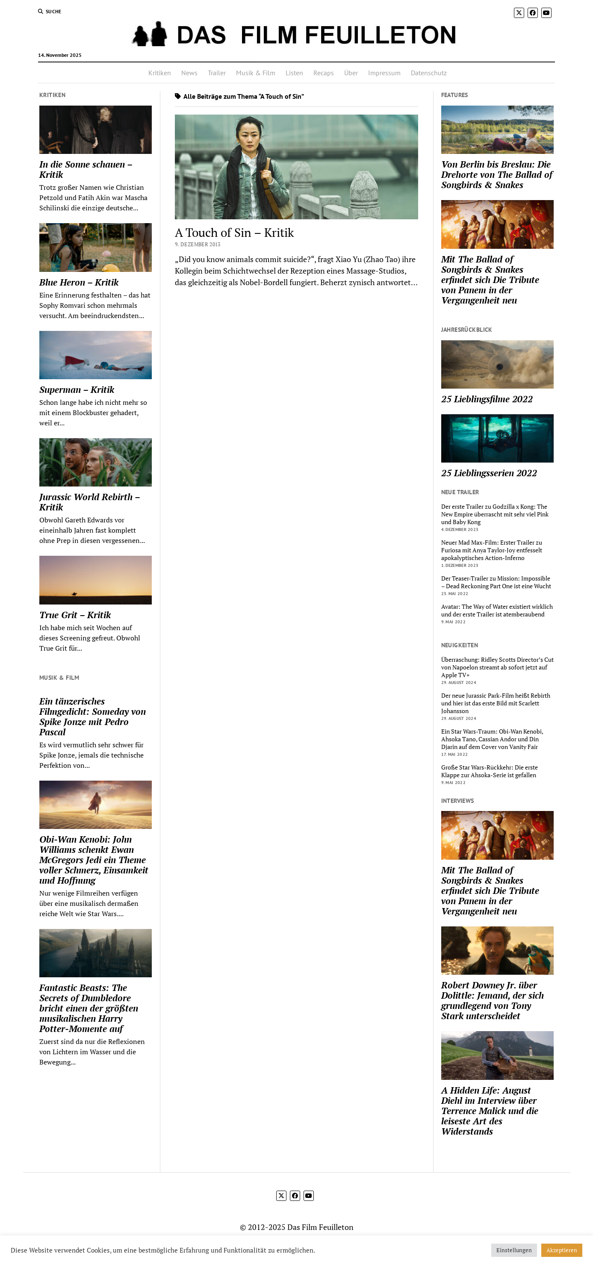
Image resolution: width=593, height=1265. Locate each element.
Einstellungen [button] (514, 1250)
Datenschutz (429, 72)
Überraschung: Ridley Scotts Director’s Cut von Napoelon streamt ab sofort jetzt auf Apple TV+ (497, 667)
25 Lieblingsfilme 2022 (487, 399)
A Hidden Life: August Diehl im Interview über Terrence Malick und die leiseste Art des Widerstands (489, 1110)
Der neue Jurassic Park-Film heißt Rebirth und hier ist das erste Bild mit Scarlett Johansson (495, 703)
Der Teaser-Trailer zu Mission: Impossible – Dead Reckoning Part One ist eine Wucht (496, 582)
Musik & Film (255, 72)
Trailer (217, 72)
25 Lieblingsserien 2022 (489, 473)
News (189, 72)
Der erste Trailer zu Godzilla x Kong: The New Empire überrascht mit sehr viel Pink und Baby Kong (495, 514)
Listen (294, 72)
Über (351, 72)
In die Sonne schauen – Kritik (85, 169)
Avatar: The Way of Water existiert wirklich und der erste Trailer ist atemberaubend (497, 610)
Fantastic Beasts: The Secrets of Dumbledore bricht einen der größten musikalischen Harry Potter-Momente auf (88, 1008)
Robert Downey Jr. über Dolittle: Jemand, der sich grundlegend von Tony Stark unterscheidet (492, 1000)
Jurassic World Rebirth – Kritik (89, 502)
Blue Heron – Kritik (78, 282)
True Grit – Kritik (75, 615)
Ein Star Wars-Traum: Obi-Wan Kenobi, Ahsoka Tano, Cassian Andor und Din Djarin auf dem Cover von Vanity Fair (492, 739)
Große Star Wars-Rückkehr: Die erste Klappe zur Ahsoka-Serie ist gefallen (489, 771)
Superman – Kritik (76, 389)
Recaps (323, 72)
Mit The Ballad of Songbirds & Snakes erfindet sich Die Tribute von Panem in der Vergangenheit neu (490, 279)
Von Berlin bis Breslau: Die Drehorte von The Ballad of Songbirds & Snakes (496, 174)
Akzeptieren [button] (561, 1250)
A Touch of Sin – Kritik (234, 232)
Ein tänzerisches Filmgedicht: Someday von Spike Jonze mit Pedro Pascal (92, 716)
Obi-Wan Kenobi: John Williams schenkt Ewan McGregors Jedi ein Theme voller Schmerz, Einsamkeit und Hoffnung (93, 859)
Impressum (384, 72)
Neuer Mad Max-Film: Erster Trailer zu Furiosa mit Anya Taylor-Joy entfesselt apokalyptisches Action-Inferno (491, 550)
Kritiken (159, 72)
